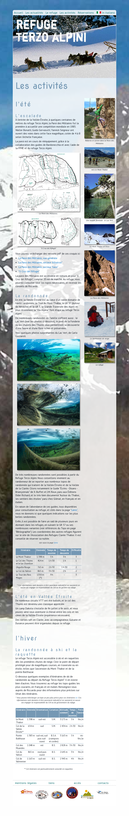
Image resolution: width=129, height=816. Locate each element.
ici (76, 697)
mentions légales (26, 783)
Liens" (74, 510)
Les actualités (34, 12)
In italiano (106, 12)
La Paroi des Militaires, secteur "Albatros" (40, 262)
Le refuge (51, 12)
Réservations (86, 12)
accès (77, 783)
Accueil (18, 12)
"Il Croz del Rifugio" (28, 271)
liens (56, 542)
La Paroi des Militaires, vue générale (37, 258)
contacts (103, 783)
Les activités (67, 12)
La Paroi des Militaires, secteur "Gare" (38, 267)
